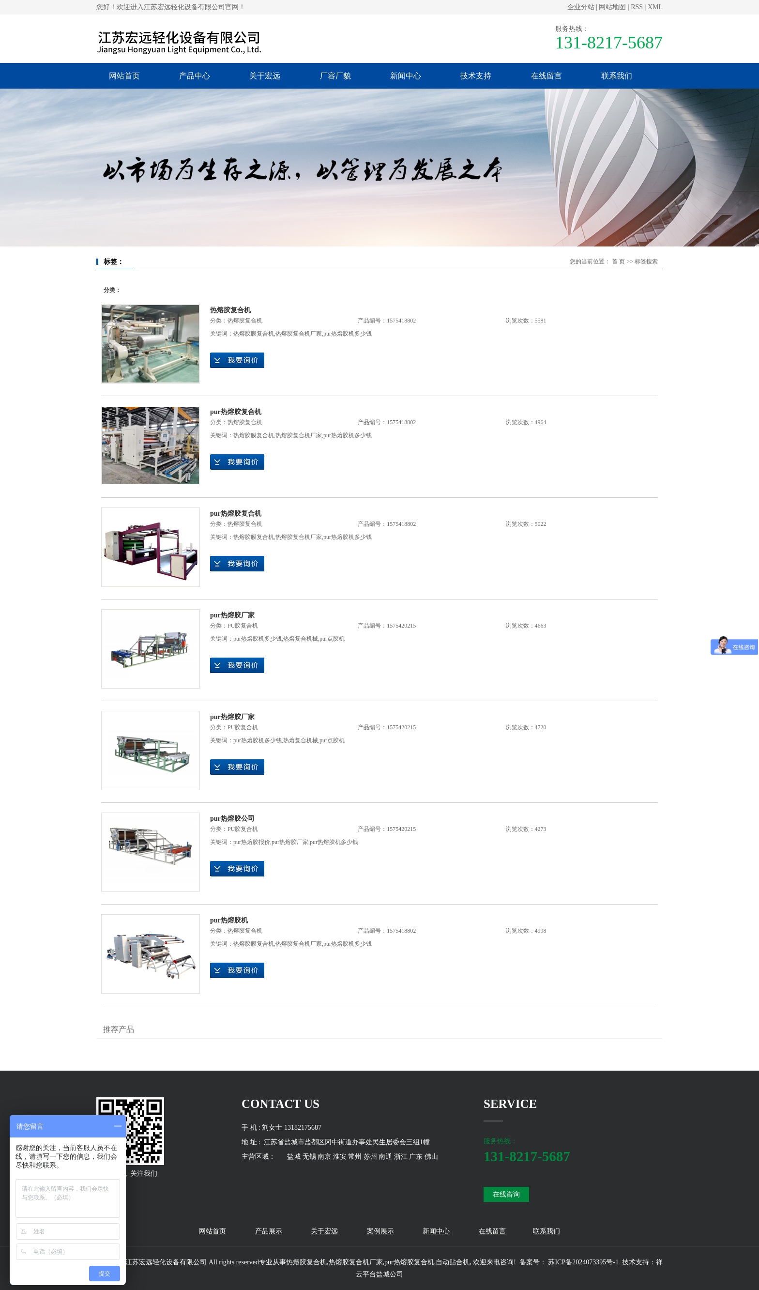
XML (655, 7)
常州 (355, 1156)
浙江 (401, 1156)
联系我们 (616, 76)
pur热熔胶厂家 (232, 615)
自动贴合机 (453, 1262)
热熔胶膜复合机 (253, 333)
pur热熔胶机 (229, 920)
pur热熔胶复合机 (235, 411)
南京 (324, 1156)
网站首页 (124, 76)
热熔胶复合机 (230, 310)
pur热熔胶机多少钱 (347, 333)
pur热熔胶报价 (251, 842)
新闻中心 (405, 76)
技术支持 (475, 76)
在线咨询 (506, 1194)
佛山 (431, 1156)
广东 (416, 1156)
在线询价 (237, 360)
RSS (637, 7)
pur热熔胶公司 (232, 818)
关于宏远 (264, 76)
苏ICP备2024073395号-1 (583, 1262)
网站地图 (612, 7)
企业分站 (580, 7)
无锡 (309, 1156)
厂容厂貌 (335, 76)
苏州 (370, 1156)
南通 (385, 1156)
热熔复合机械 (300, 638)
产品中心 (194, 76)
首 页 (618, 261)
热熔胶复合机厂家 (298, 333)
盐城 (294, 1156)
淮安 (340, 1156)
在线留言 (546, 76)
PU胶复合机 (243, 625)
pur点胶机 (332, 638)
